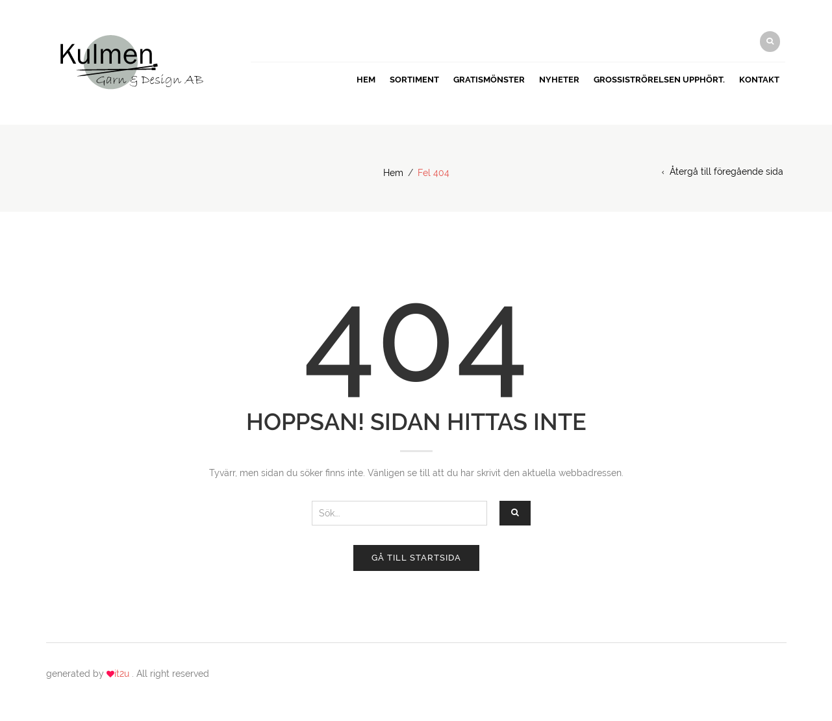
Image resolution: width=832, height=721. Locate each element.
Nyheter (559, 79)
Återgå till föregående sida (726, 171)
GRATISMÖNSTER (489, 79)
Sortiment (414, 79)
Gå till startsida (416, 558)
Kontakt (759, 79)
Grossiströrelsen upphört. (659, 79)
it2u (123, 673)
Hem (366, 79)
